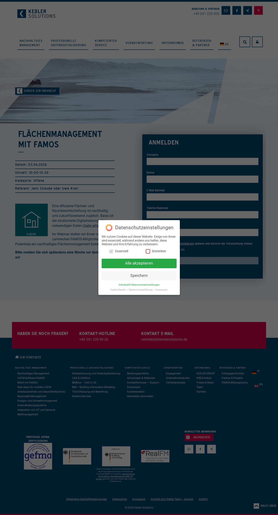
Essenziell (118, 251)
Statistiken (156, 251)
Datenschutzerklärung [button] (141, 289)
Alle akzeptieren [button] (139, 263)
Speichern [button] (139, 275)
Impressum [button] (161, 289)
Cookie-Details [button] (118, 289)
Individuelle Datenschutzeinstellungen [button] (139, 284)
